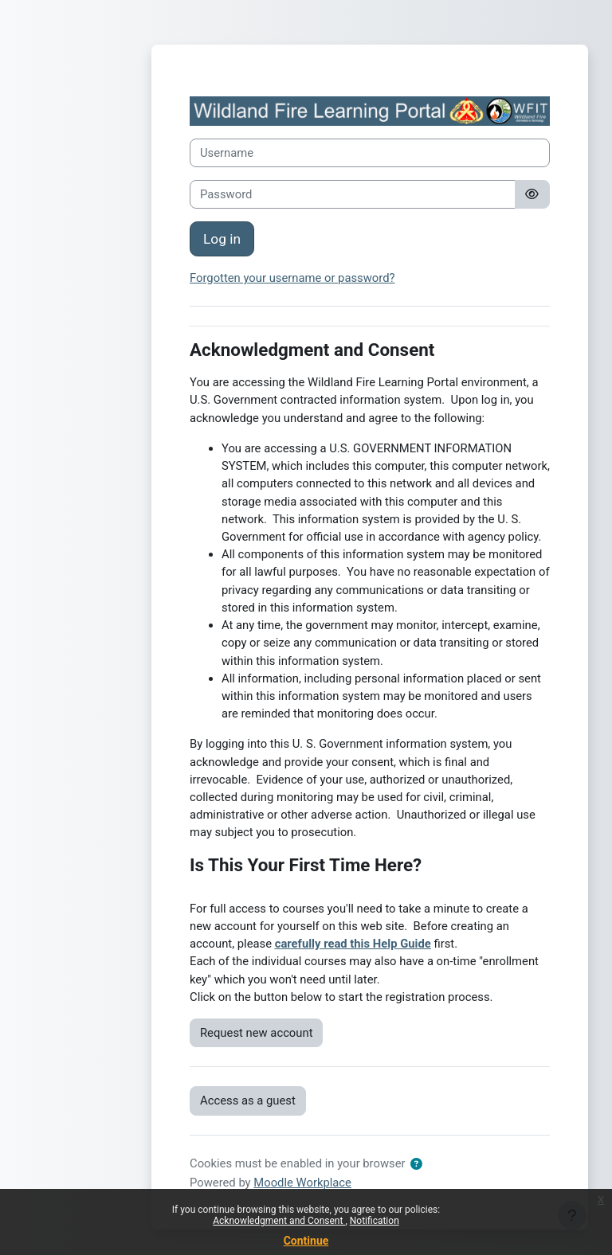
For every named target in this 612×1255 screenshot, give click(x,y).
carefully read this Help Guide (353, 943)
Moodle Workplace (302, 1182)
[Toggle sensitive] (533, 194)
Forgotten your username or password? (292, 278)
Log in (222, 239)
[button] (416, 1164)
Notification (374, 1220)
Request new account (256, 1033)
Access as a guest (248, 1100)
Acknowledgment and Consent (279, 1220)
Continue (306, 1240)
